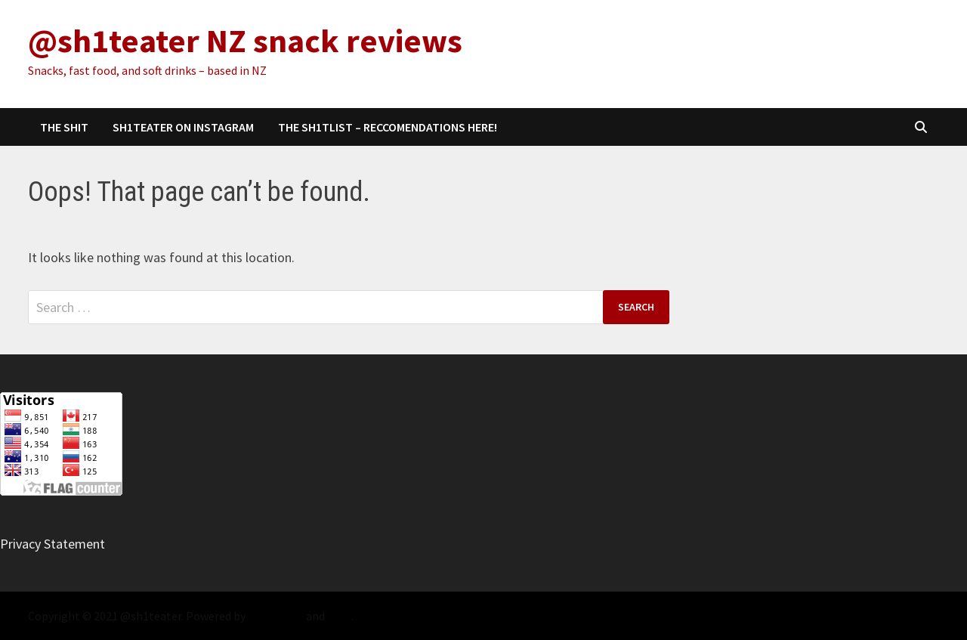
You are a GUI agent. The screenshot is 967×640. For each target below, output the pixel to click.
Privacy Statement (52, 543)
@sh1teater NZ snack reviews (245, 40)
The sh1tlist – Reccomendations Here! (387, 126)
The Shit (64, 126)
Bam (339, 615)
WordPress (276, 615)
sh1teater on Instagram (183, 126)
